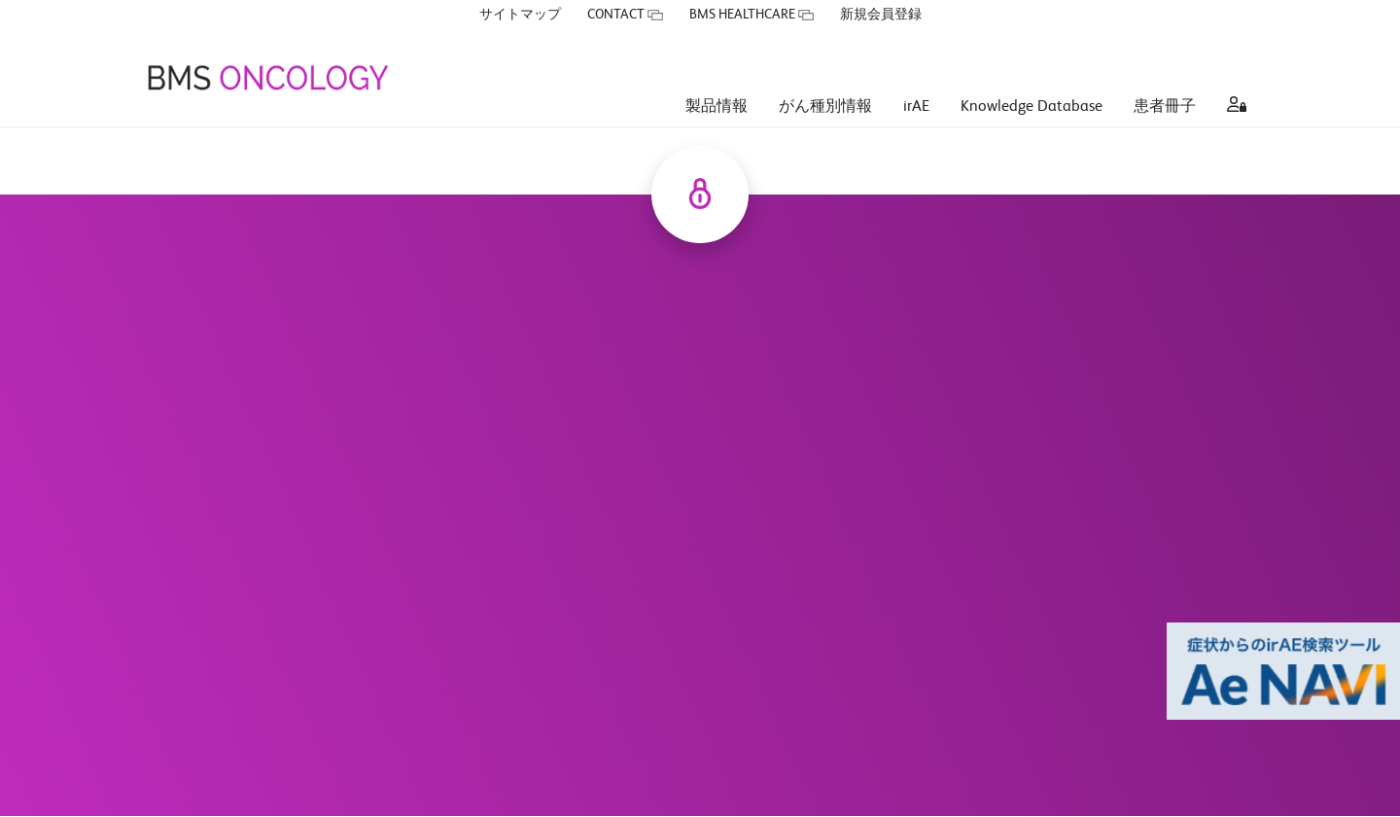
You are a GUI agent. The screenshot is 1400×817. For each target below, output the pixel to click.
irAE (916, 78)
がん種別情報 (825, 78)
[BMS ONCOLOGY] (267, 48)
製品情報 (716, 78)
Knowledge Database (1031, 78)
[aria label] (1232, 78)
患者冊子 (1165, 78)
